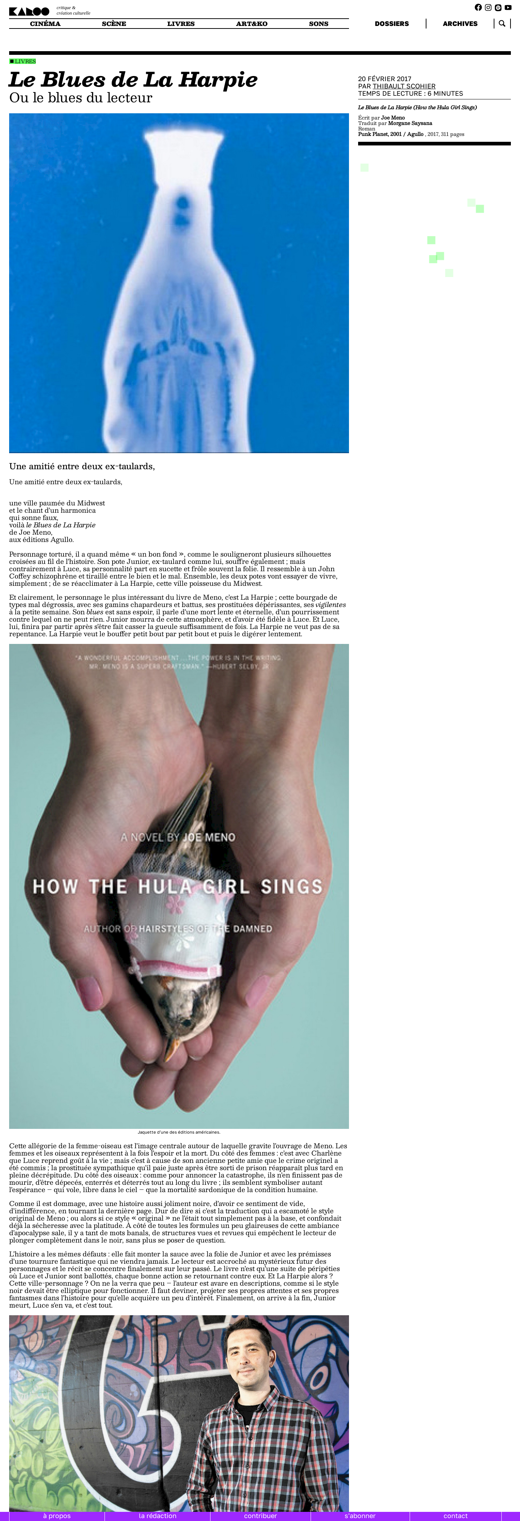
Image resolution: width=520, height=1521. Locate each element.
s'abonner (360, 1515)
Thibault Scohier (404, 86)
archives (460, 23)
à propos (57, 1515)
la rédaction (158, 1515)
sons (319, 23)
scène (114, 23)
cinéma (45, 23)
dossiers (392, 23)
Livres (25, 61)
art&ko (251, 23)
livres (181, 23)
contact (456, 1515)
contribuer (260, 1515)
